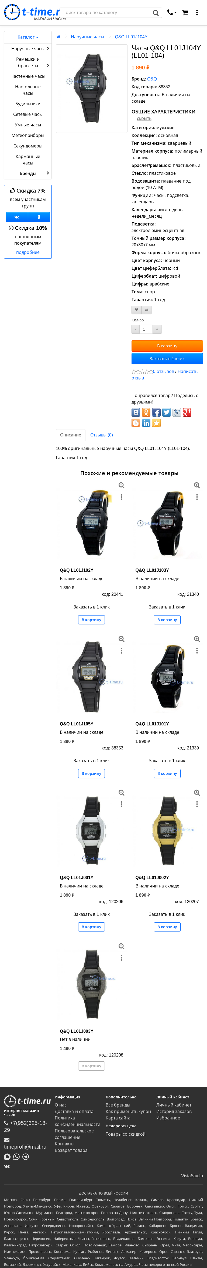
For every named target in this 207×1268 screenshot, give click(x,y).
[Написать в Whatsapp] (17, 1156)
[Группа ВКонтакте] (17, 217)
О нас (60, 1105)
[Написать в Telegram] (27, 1156)
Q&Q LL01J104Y (131, 37)
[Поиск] (105, 13)
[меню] (197, 13)
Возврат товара (71, 1150)
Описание (70, 435)
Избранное (168, 1118)
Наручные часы (30, 48)
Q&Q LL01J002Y (152, 877)
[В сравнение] (147, 310)
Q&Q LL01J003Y (77, 1031)
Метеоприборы (28, 135)
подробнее (28, 252)
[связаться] (172, 13)
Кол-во (138, 320)
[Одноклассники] (39, 217)
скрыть (144, 118)
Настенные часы (28, 76)
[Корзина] (185, 13)
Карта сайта (118, 1118)
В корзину (167, 346)
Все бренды (118, 1105)
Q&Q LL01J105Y (77, 724)
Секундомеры (27, 146)
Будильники (27, 104)
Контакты (64, 1144)
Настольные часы (28, 90)
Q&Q (152, 79)
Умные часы (28, 125)
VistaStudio (192, 1175)
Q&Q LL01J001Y (77, 877)
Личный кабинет (173, 1105)
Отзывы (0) (101, 435)
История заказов (174, 1111)
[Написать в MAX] (8, 1156)
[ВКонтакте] (8, 1166)
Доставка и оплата (74, 1111)
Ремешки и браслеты (33, 62)
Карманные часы (28, 159)
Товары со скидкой (126, 1134)
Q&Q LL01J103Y (152, 570)
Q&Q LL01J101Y (152, 724)
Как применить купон (128, 1111)
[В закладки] (137, 310)
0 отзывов (163, 371)
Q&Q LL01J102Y (77, 570)
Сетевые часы (27, 114)
